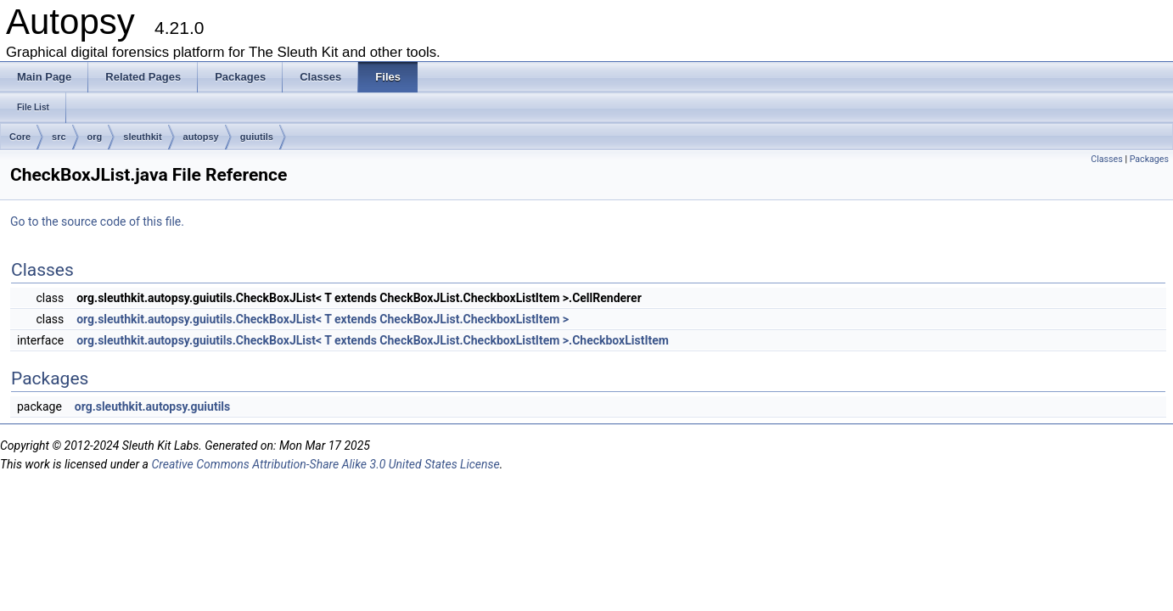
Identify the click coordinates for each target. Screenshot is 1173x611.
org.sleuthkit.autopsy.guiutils (153, 406)
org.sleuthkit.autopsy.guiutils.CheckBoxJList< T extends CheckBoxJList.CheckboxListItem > (322, 319)
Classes (1106, 159)
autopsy (201, 137)
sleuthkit (142, 137)
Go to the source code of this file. (97, 221)
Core (20, 137)
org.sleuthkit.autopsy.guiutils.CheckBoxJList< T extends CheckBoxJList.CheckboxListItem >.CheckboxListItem (372, 340)
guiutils (256, 137)
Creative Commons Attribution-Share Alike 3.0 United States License (325, 464)
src (59, 137)
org (95, 137)
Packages (1149, 159)
